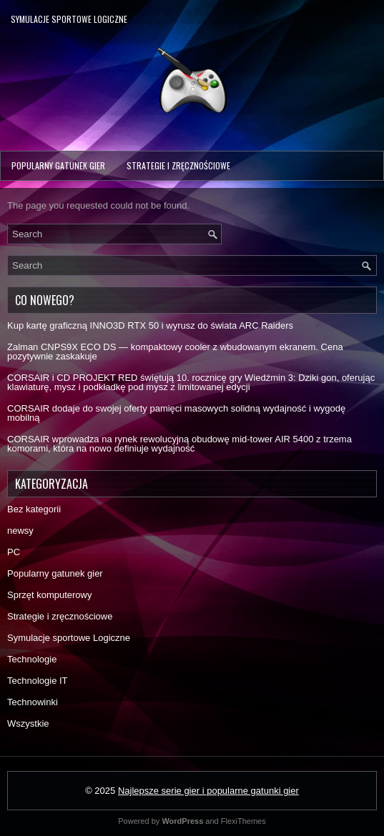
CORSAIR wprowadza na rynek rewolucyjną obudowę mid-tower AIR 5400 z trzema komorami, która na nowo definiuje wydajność (179, 444)
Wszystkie (28, 723)
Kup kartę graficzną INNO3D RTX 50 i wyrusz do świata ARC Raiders (150, 325)
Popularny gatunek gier (58, 165)
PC (13, 552)
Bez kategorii (34, 509)
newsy (20, 530)
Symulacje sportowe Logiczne (69, 19)
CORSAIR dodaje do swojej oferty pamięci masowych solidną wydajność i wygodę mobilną (176, 413)
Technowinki (32, 702)
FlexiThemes (243, 821)
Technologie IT (37, 680)
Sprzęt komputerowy (49, 594)
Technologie (31, 659)
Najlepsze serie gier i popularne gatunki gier (208, 790)
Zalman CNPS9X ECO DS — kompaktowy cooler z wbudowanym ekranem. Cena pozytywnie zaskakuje (175, 352)
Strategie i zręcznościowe (178, 165)
